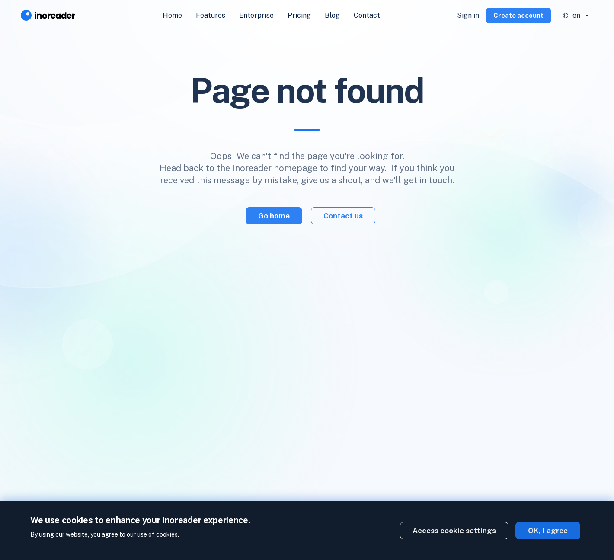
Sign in (468, 15)
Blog (332, 15)
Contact (367, 15)
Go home (274, 215)
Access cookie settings (454, 530)
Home (172, 15)
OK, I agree (548, 530)
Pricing (299, 15)
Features (210, 15)
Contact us (343, 215)
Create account (518, 15)
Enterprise (256, 15)
